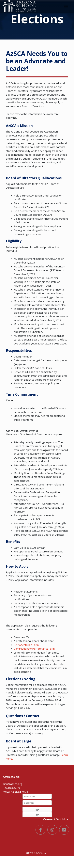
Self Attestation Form (26, 645)
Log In (37, 809)
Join (37, 814)
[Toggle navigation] (66, 6)
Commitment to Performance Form (34, 648)
